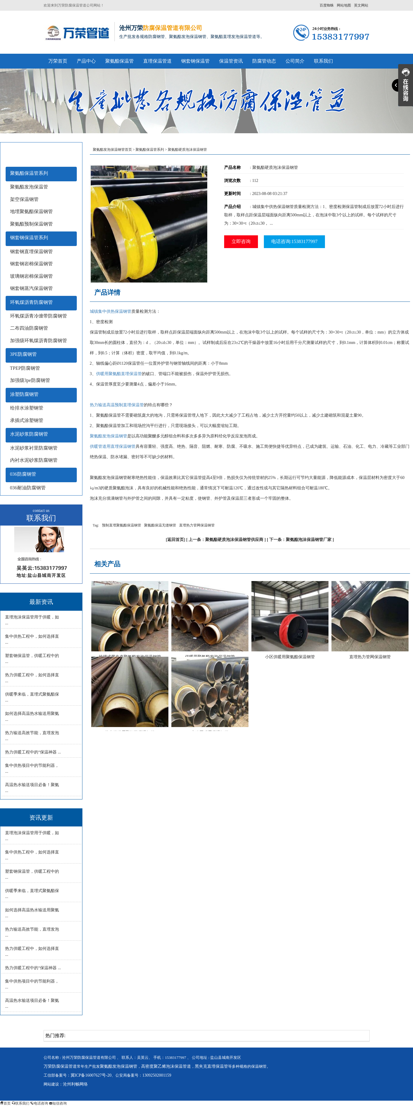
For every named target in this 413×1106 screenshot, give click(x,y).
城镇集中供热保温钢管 (110, 311)
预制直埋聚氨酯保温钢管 (121, 525)
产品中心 (86, 61)
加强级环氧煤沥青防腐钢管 (38, 340)
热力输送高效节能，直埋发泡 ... (32, 736)
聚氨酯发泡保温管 (29, 186)
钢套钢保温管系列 (29, 237)
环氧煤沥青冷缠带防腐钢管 (38, 315)
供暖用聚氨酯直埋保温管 (119, 374)
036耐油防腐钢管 (28, 487)
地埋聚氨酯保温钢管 (31, 211)
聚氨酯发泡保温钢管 (108, 436)
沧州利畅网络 (75, 1084)
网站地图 (344, 5)
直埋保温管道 (157, 61)
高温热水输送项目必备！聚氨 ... (32, 788)
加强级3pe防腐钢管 (30, 380)
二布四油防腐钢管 (29, 328)
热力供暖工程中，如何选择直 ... (32, 678)
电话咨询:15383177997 (294, 241)
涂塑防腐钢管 (24, 394)
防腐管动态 (264, 61)
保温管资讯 (231, 61)
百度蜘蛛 (327, 5)
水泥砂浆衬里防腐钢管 (34, 447)
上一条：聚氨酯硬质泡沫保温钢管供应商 (226, 539)
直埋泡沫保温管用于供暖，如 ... (32, 620)
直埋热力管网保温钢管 (197, 525)
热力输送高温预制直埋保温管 (117, 405)
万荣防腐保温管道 (60, 1066)
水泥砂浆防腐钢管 (29, 434)
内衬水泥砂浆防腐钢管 (34, 460)
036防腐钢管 (23, 474)
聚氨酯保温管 (119, 61)
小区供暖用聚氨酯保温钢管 (290, 657)
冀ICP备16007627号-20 (91, 1075)
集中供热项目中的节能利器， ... (32, 768)
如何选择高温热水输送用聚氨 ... (32, 716)
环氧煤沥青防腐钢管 (31, 302)
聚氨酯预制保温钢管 (31, 223)
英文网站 (361, 5)
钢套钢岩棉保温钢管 (31, 263)
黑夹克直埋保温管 (211, 1066)
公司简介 (295, 61)
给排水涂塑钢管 (26, 407)
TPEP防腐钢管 (25, 368)
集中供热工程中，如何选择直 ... (32, 639)
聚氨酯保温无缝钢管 (160, 525)
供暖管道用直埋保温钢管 (112, 446)
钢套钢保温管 (195, 61)
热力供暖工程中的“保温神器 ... (33, 752)
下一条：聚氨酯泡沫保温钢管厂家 (300, 539)
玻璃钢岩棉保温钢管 (31, 276)
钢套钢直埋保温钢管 (31, 251)
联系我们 (323, 61)
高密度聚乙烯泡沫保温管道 (166, 1066)
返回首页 (175, 539)
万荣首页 (57, 61)
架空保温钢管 (24, 199)
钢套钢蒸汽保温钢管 (31, 288)
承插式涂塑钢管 (26, 420)
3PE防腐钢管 (23, 354)
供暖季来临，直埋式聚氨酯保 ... (32, 697)
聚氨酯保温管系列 (29, 173)
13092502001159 (156, 1075)
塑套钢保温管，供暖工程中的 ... (32, 658)
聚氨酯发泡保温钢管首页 (112, 149)
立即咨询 (241, 241)
